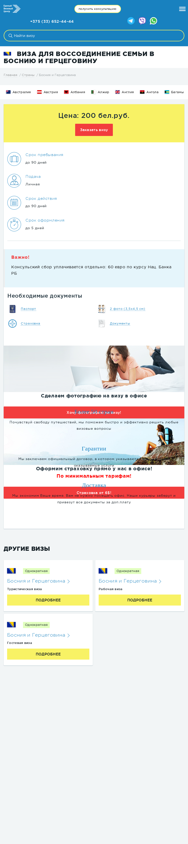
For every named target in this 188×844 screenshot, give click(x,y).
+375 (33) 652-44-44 (52, 21)
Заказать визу (94, 130)
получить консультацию (97, 9)
